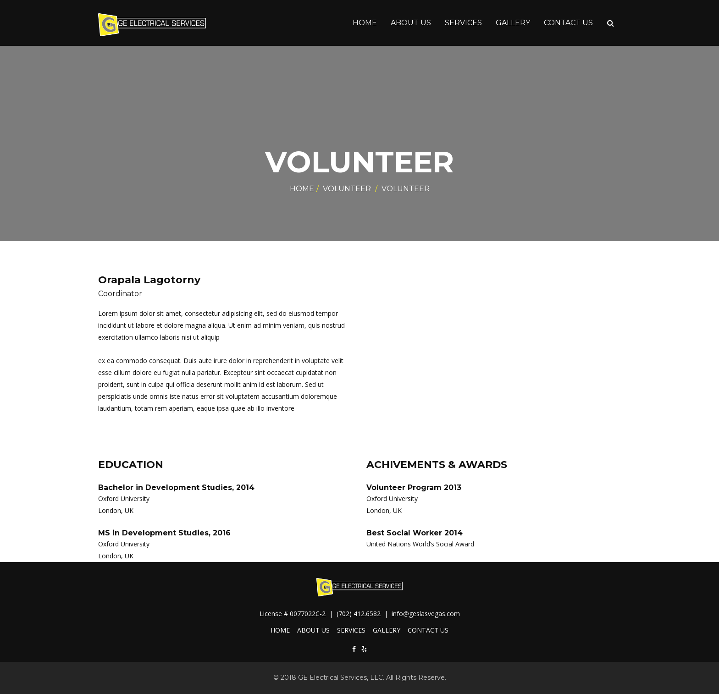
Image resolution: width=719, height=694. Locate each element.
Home (302, 188)
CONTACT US (568, 22)
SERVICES (463, 22)
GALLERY (513, 22)
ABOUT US (411, 22)
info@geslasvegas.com (426, 613)
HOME (365, 22)
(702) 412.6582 (359, 613)
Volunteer (347, 188)
